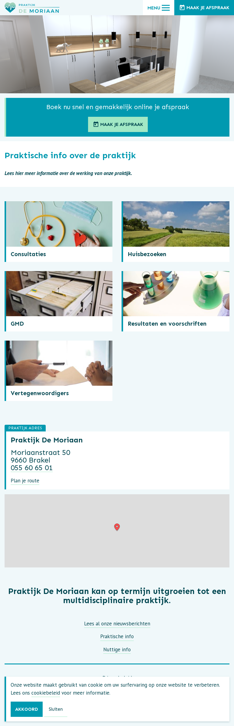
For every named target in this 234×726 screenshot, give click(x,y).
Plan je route (25, 480)
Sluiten (56, 709)
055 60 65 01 (32, 468)
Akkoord (26, 709)
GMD (17, 323)
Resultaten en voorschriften (167, 323)
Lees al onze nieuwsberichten (117, 623)
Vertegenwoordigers (40, 393)
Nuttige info (117, 649)
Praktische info (117, 636)
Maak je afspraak (118, 125)
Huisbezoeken (147, 254)
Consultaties (28, 254)
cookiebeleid (45, 692)
